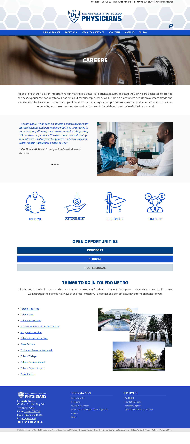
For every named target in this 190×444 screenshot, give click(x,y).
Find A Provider (52, 32)
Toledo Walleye (28, 356)
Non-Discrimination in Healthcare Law (111, 430)
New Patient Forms (122, 2)
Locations (71, 32)
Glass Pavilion (27, 344)
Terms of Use (166, 430)
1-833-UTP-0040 (32, 411)
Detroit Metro (27, 374)
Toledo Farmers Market (32, 362)
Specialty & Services (92, 32)
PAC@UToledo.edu (33, 414)
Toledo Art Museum (30, 320)
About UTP (115, 32)
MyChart (95, 2)
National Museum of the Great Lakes (39, 326)
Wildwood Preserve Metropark (36, 350)
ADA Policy (72, 430)
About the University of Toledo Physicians (89, 409)
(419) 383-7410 (28, 418)
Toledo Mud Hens (29, 308)
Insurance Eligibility (143, 2)
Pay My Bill (106, 2)
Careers (129, 32)
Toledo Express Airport (32, 368)
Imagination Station (31, 332)
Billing (143, 32)
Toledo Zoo (26, 314)
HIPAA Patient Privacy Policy (144, 430)
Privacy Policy (85, 430)
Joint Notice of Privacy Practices (139, 409)
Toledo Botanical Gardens (34, 338)
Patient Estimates (164, 2)
